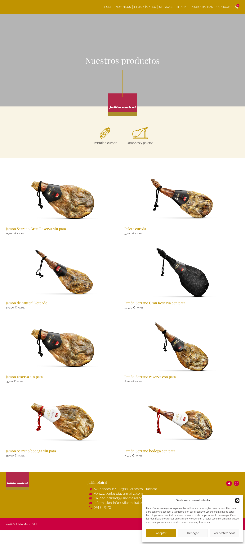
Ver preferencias (224, 533)
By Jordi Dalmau (201, 6)
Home (108, 6)
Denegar (192, 533)
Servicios (166, 6)
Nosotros (123, 6)
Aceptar (161, 533)
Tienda (181, 6)
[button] (237, 500)
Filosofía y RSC (145, 6)
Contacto (224, 6)
